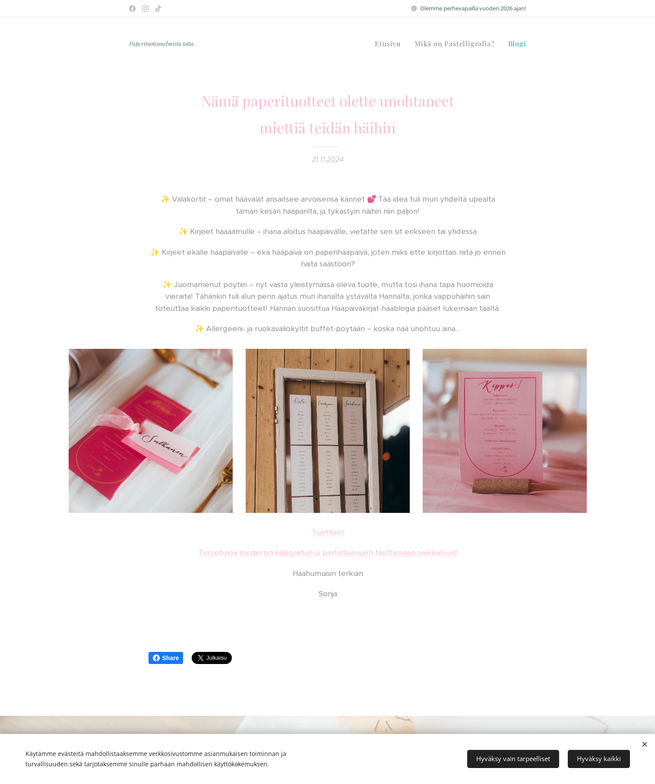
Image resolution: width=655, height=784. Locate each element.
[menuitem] (390, 43)
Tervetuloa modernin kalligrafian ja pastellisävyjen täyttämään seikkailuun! (327, 553)
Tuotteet (327, 532)
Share (166, 657)
